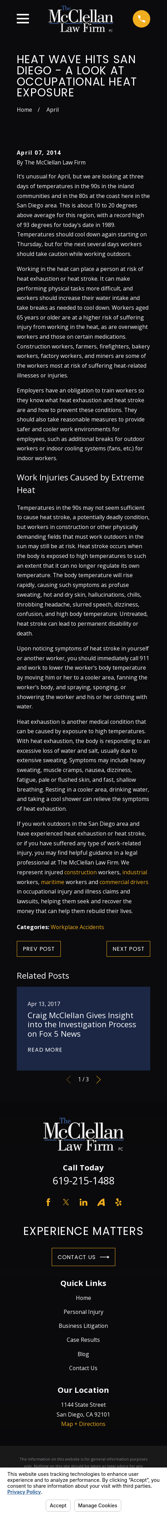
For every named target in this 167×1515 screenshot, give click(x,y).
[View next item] (98, 1079)
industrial (134, 872)
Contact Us (83, 1257)
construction (80, 872)
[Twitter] (66, 1202)
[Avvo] (101, 1202)
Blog (83, 1354)
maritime (52, 882)
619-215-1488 (83, 1180)
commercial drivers (124, 882)
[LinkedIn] (83, 1202)
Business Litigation (83, 1326)
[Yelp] (118, 1202)
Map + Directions (83, 1424)
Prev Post (39, 949)
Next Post (128, 949)
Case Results (83, 1340)
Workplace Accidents (77, 927)
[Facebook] (48, 1202)
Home (83, 1298)
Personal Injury (83, 1312)
